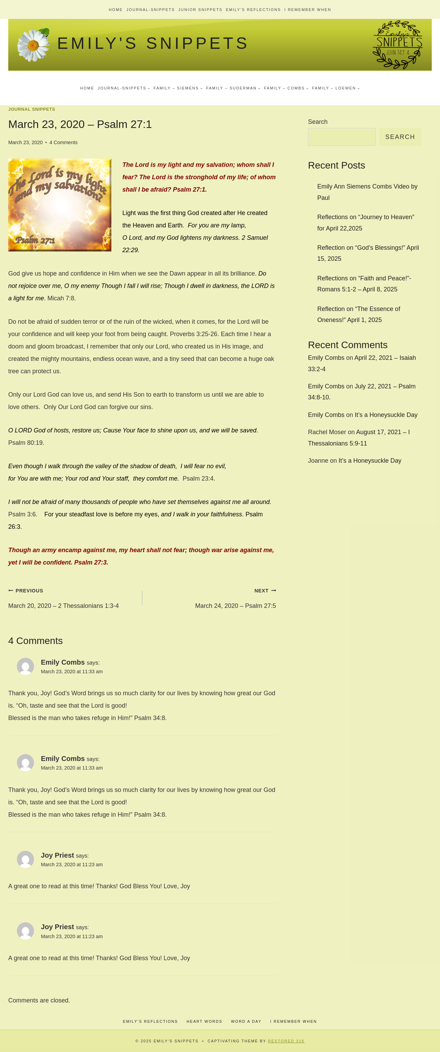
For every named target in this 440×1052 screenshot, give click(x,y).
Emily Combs (63, 662)
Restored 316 (286, 1041)
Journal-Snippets (150, 10)
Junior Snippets (200, 10)
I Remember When (307, 10)
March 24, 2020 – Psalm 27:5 (212, 596)
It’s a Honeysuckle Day (386, 414)
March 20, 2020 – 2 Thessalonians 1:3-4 (72, 596)
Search (318, 121)
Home (116, 10)
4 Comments (64, 142)
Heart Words (204, 1021)
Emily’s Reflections (253, 10)
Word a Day (246, 1021)
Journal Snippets (31, 109)
